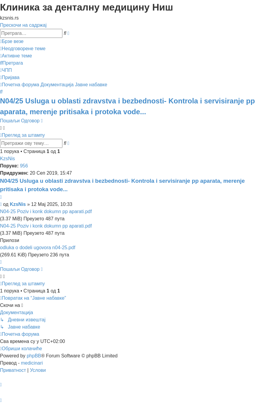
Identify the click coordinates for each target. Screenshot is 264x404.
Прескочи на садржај (23, 25)
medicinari (32, 363)
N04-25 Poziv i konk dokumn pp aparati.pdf (46, 211)
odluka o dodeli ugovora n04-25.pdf (37, 247)
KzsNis (7, 158)
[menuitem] (23, 48)
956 (24, 165)
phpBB (34, 355)
